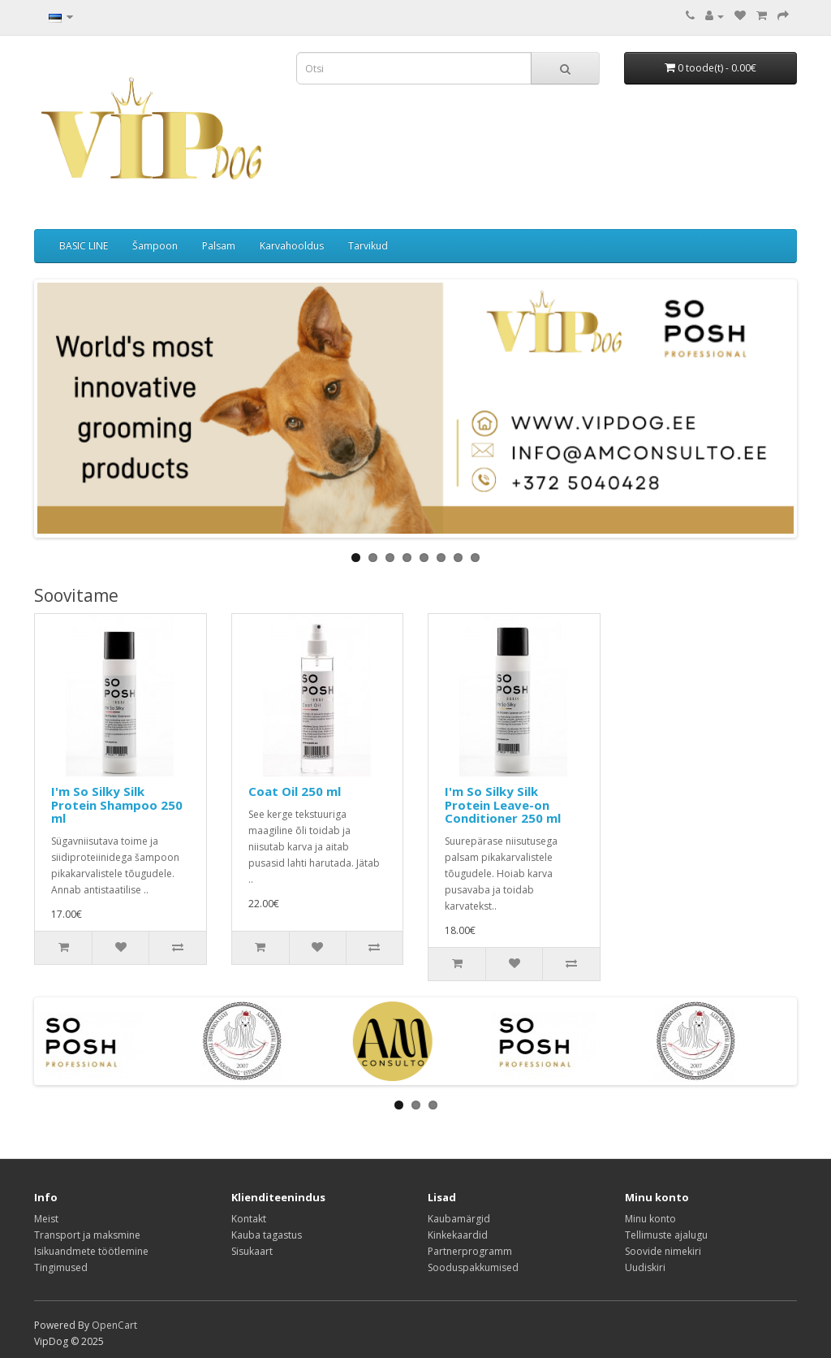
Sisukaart (252, 1251)
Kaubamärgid (459, 1219)
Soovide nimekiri (663, 1251)
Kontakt (248, 1219)
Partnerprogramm (470, 1251)
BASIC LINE (83, 246)
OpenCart (114, 1325)
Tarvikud (368, 246)
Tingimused (61, 1267)
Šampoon (155, 246)
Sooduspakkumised (473, 1267)
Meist (46, 1219)
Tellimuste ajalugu (666, 1235)
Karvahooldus (292, 246)
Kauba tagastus (266, 1235)
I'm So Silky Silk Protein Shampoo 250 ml (117, 804)
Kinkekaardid (458, 1235)
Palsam (218, 246)
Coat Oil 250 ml (294, 791)
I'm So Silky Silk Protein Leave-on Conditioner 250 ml (503, 804)
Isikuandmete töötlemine (91, 1251)
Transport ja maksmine (87, 1235)
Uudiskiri (645, 1267)
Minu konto (650, 1219)
